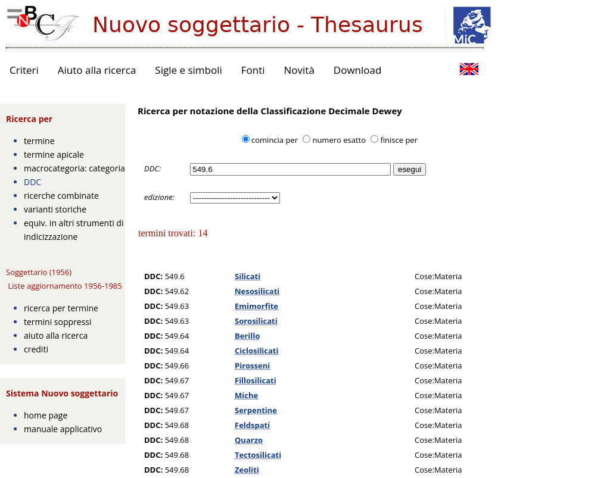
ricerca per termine (61, 308)
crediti (36, 349)
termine (39, 140)
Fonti (253, 70)
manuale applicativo (63, 429)
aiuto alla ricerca (56, 335)
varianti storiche (55, 209)
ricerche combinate (61, 195)
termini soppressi (58, 321)
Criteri (24, 70)
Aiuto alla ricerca (97, 70)
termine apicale (54, 154)
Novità (299, 70)
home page (45, 415)
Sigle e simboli (188, 70)
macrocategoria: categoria (74, 168)
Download (358, 70)
